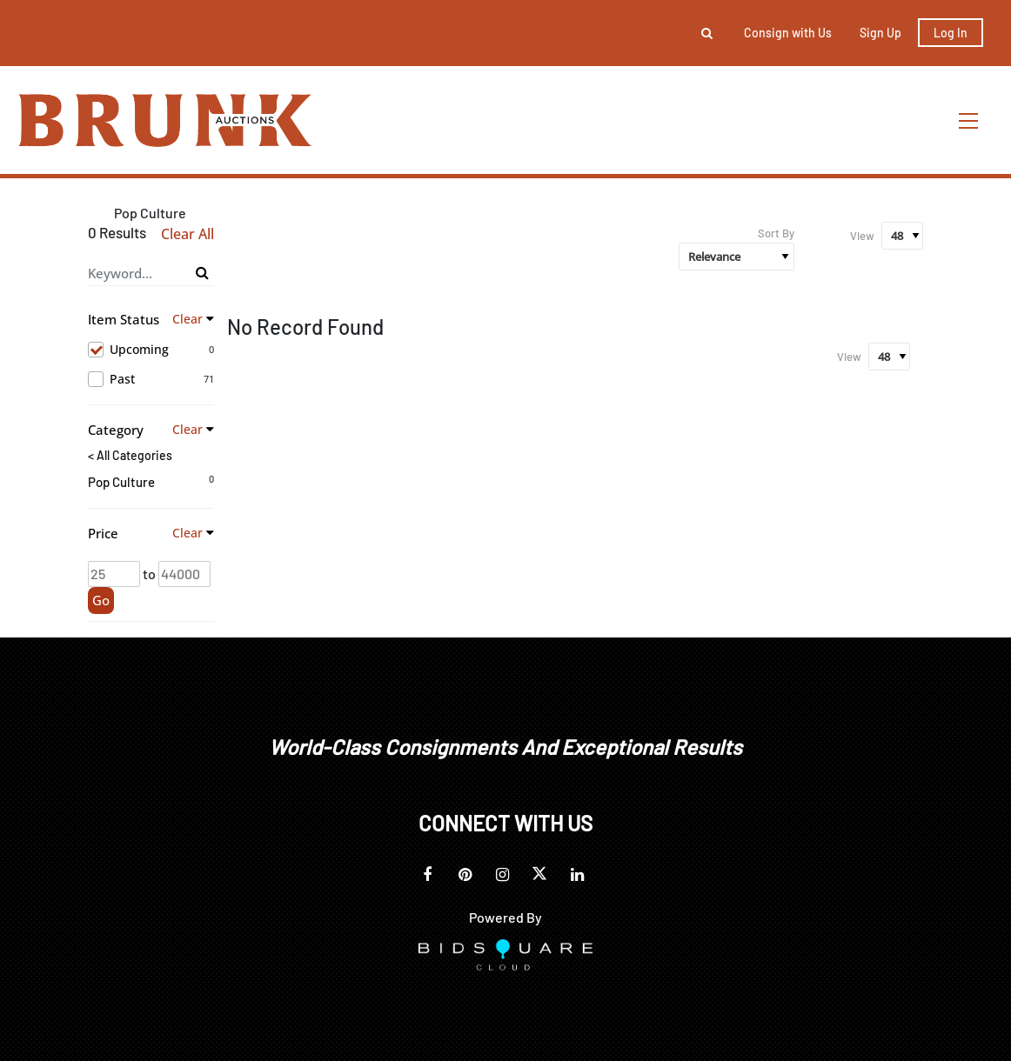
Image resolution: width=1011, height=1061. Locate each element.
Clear (187, 318)
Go (101, 600)
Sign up (880, 32)
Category (116, 429)
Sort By (776, 233)
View (862, 236)
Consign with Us (788, 32)
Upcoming (151, 349)
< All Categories (130, 456)
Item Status (123, 319)
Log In (950, 32)
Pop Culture (121, 482)
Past (151, 379)
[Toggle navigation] (969, 120)
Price (103, 533)
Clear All (187, 234)
